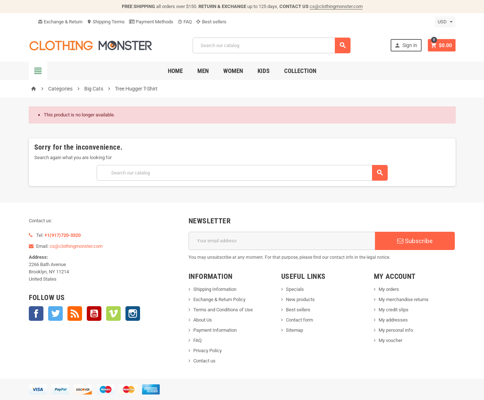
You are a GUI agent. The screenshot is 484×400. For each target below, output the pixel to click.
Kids (264, 70)
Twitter (55, 313)
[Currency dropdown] (445, 21)
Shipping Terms (106, 21)
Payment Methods (151, 21)
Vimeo (113, 313)
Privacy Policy (207, 350)
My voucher (390, 340)
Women (233, 70)
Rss (74, 313)
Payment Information (215, 330)
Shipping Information (214, 289)
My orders (389, 289)
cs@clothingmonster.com (336, 6)
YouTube (94, 313)
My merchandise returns (404, 299)
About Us (202, 320)
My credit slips (394, 309)
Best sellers (211, 21)
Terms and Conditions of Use (223, 309)
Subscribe (415, 241)
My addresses (393, 320)
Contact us (204, 361)
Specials (295, 289)
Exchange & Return (60, 21)
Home (175, 70)
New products (300, 299)
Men (203, 70)
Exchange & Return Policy (219, 299)
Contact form (299, 320)
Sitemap (294, 330)
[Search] (272, 45)
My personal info (396, 330)
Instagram (132, 313)
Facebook (36, 313)
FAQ (185, 21)
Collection (300, 70)
